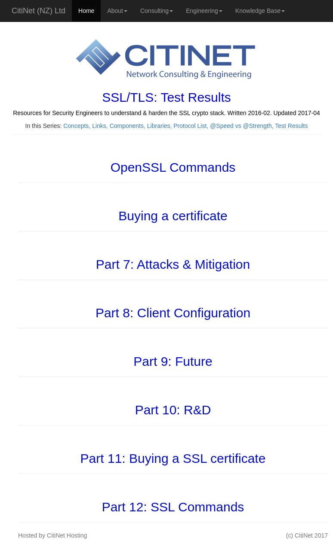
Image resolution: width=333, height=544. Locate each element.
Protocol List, (191, 125)
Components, (128, 125)
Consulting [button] (156, 10)
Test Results (291, 125)
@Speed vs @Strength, (242, 125)
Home (86, 10)
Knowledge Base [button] (260, 10)
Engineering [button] (204, 10)
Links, (100, 125)
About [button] (117, 10)
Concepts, (77, 125)
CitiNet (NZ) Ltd (38, 10)
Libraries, (160, 125)
